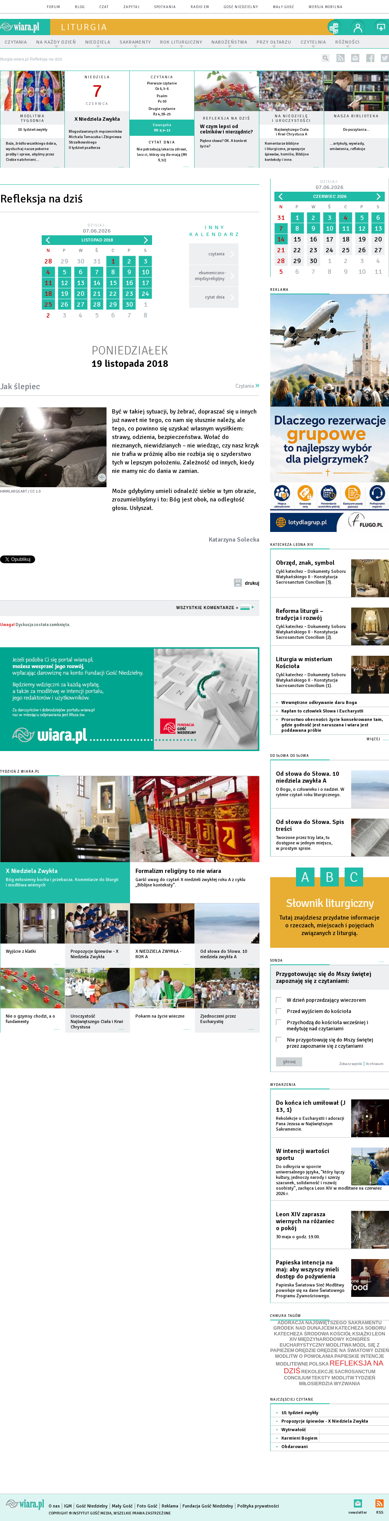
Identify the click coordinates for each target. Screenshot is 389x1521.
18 (48, 293)
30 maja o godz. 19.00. (298, 1237)
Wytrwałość (293, 1430)
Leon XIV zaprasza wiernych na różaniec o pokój (305, 1221)
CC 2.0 (35, 491)
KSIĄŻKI (361, 1334)
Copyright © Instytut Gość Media (80, 1513)
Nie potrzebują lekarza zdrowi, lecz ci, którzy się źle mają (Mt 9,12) (162, 154)
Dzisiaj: (97, 229)
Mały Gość (283, 7)
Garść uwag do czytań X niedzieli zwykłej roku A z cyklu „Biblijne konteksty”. (190, 882)
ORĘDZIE (305, 1350)
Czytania (247, 386)
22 (113, 293)
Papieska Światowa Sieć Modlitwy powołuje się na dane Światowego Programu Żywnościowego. (310, 1290)
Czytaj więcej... (226, 171)
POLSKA (319, 1364)
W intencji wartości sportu (302, 1154)
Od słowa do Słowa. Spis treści (310, 825)
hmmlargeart (13, 491)
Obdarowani (294, 1447)
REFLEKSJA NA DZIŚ (333, 1367)
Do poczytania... (356, 129)
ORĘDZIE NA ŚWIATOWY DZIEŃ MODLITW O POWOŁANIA (332, 1353)
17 (145, 283)
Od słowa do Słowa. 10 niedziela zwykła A (307, 777)
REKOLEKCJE (317, 1371)
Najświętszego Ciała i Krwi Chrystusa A (291, 132)
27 (81, 304)
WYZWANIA (347, 1383)
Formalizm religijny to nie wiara (178, 871)
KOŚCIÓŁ (341, 1334)
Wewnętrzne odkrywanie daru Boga (319, 703)
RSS (379, 1501)
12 (64, 283)
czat (104, 7)
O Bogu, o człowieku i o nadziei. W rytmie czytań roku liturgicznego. (310, 792)
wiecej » (97, 171)
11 (48, 283)
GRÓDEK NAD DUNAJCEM (303, 1328)
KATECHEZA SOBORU (360, 1328)
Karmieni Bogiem (299, 1438)
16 (129, 283)
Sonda (276, 961)
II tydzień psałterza (84, 147)
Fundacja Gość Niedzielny (208, 1506)
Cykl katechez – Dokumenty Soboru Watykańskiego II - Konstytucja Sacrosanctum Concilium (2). (311, 632)
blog (80, 7)
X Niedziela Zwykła (32, 871)
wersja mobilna (326, 7)
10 (145, 272)
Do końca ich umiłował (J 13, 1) (310, 1106)
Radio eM (200, 7)
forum (53, 7)
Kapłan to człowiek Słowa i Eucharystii (322, 711)
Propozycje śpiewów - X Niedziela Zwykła (324, 1421)
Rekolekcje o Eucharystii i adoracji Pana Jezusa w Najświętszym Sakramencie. (310, 1124)
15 (113, 283)
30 (81, 261)
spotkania (165, 7)
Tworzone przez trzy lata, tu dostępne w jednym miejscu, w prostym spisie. (304, 843)
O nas (54, 1506)
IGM (68, 1506)
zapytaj (131, 7)
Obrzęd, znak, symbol (305, 562)
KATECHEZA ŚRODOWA (301, 1334)
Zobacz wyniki (350, 1064)
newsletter (355, 58)
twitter (385, 58)
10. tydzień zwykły (32, 129)
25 (48, 304)
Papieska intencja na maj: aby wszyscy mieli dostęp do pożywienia (307, 1269)
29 (64, 261)
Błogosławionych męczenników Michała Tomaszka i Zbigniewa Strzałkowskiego (95, 137)
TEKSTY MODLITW (332, 1378)
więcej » (32, 171)
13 (81, 283)
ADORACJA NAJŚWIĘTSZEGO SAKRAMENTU (329, 1322)
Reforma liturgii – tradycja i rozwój (299, 614)
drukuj (252, 583)
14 (97, 283)
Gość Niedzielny (241, 7)
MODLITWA (339, 1345)
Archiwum (375, 1064)
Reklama (170, 1506)
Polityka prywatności (258, 1506)
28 (48, 261)
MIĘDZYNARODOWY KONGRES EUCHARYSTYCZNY (324, 1342)
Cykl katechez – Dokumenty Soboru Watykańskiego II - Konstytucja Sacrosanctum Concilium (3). (311, 577)
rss (341, 58)
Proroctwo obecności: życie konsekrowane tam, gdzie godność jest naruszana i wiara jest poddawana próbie (332, 725)
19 (64, 293)
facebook (370, 58)
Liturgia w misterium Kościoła (304, 663)
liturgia (84, 27)
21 (97, 293)
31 (97, 261)
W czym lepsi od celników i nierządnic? (226, 129)
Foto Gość (147, 1506)
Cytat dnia (162, 142)
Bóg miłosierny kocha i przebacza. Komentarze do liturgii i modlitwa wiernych (62, 882)
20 (81, 293)
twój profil (358, 27)
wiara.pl (25, 27)
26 (64, 304)
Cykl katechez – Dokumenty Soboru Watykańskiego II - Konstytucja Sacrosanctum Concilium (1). (311, 680)
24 (145, 293)
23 (129, 293)
